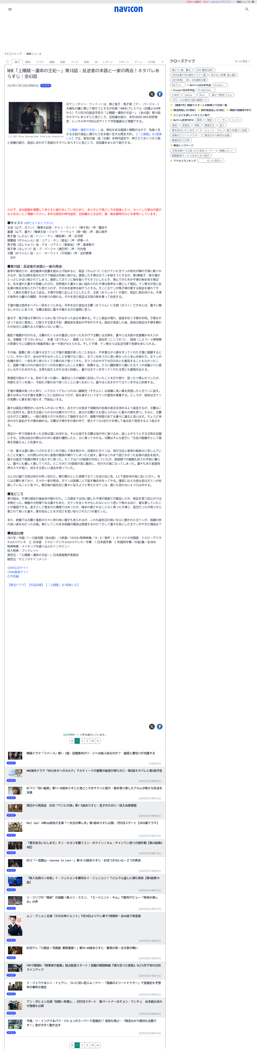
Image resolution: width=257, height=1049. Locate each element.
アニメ (74, 62)
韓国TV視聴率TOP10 (240, 110)
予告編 (14, 576)
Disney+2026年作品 (184, 90)
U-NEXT (176, 95)
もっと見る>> (211, 160)
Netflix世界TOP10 (183, 120)
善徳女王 (210, 125)
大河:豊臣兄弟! (204, 70)
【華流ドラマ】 (17, 584)
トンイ (236, 120)
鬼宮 (174, 125)
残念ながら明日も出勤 (217, 135)
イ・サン (222, 120)
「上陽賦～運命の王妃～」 (83, 129)
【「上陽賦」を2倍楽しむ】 (62, 584)
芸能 (62, 62)
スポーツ (124, 62)
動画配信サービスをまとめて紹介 (191, 155)
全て (17, 62)
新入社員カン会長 (237, 130)
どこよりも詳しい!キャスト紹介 (191, 115)
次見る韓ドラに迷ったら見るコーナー (193, 150)
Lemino (190, 95)
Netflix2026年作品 (200, 85)
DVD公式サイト (19, 567)
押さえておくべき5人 (39, 223)
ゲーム (138, 62)
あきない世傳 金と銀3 (223, 75)
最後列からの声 (181, 140)
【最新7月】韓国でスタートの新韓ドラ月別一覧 (200, 105)
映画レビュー (227, 150)
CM (96, 62)
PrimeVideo (205, 90)
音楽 (86, 62)
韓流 (28, 62)
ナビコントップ (13, 54)
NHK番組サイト (19, 572)
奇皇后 (186, 125)
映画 (51, 62)
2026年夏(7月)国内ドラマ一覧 (189, 75)
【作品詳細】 (35, 584)
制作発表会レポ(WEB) (213, 110)
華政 (199, 120)
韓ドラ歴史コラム (222, 95)
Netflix (177, 85)
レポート (108, 62)
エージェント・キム (211, 130)
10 (107, 741)
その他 (151, 62)
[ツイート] (152, 94)
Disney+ (220, 85)
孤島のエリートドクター (186, 135)
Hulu (203, 95)
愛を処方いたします (183, 130)
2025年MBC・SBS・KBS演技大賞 (189, 80)
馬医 (209, 120)
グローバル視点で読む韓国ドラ (189, 100)
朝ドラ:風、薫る (181, 70)
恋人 (222, 125)
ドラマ (40, 62)
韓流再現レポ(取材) (184, 110)
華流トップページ (183, 145)
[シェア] (160, 94)
